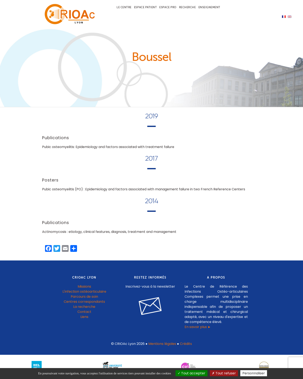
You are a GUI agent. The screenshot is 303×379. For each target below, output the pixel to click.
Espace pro (167, 7)
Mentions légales (162, 343)
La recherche (84, 306)
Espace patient (145, 7)
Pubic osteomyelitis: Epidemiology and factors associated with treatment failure (108, 146)
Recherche (187, 7)
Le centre (124, 7)
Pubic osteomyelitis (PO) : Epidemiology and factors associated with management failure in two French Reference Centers (143, 189)
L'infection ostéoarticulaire (84, 291)
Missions (84, 286)
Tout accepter (191, 373)
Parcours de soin (84, 296)
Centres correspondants (84, 301)
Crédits (186, 343)
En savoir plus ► (198, 326)
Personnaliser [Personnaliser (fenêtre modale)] (253, 373)
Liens (84, 316)
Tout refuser (224, 373)
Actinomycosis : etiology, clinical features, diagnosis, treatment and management (109, 231)
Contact (84, 311)
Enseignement (209, 7)
